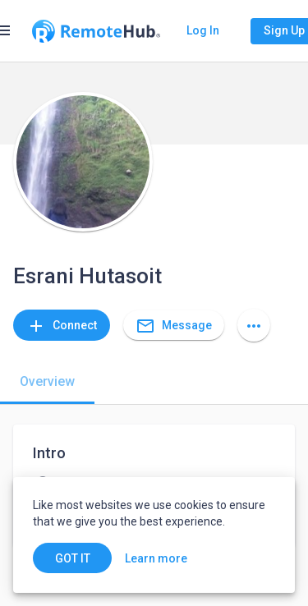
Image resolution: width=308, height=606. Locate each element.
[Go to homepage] (96, 31)
